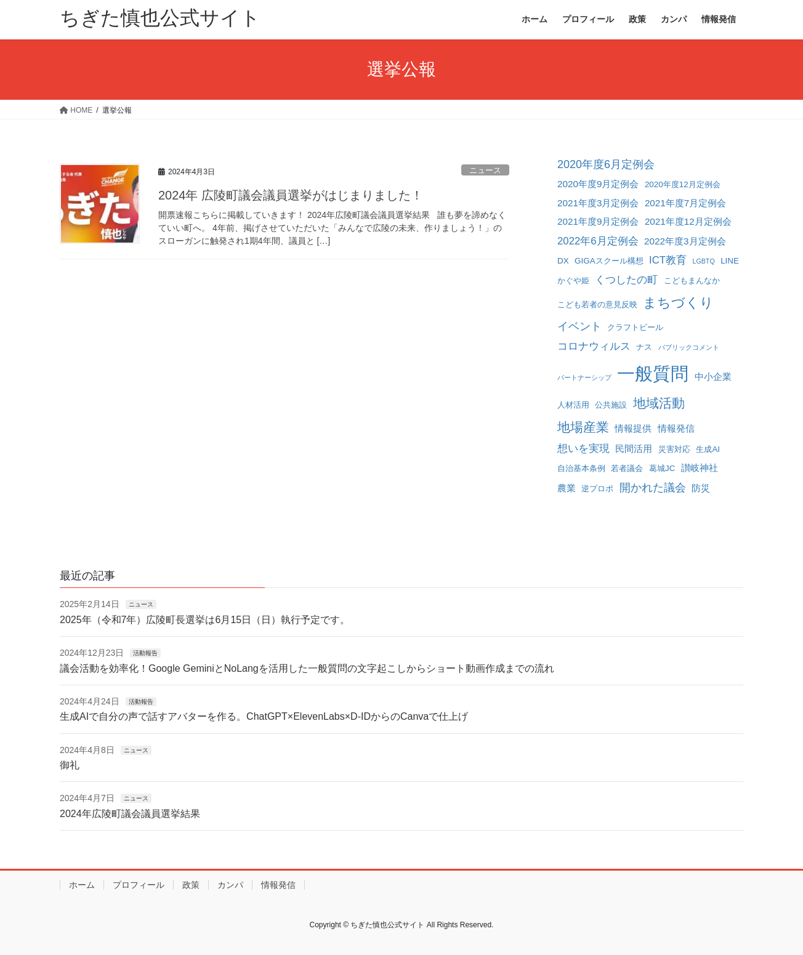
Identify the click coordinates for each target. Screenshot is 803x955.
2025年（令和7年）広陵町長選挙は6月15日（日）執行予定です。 (205, 620)
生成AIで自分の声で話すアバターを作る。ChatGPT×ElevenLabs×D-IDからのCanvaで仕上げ (264, 716)
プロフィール (138, 885)
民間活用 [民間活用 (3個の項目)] (633, 448)
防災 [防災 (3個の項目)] (701, 488)
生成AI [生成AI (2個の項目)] (708, 449)
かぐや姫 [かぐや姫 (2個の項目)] (573, 280)
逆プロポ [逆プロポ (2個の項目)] (597, 488)
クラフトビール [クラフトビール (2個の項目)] (635, 327)
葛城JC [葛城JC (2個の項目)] (662, 468)
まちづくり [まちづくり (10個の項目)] (678, 302)
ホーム (82, 885)
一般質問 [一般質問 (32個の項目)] (652, 373)
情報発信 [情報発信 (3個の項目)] (676, 428)
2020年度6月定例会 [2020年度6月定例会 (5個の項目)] (606, 164)
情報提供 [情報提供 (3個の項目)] (633, 428)
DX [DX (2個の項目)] (563, 260)
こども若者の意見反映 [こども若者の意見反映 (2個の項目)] (597, 304)
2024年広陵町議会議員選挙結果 (130, 813)
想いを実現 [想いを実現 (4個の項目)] (583, 448)
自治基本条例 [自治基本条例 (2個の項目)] (581, 468)
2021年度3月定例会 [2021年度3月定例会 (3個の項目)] (598, 203)
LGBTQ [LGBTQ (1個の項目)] (704, 261)
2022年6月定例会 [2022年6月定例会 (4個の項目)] (598, 241)
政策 (191, 885)
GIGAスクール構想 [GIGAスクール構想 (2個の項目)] (609, 260)
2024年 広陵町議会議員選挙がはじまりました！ (290, 195)
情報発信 (278, 885)
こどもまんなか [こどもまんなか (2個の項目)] (692, 280)
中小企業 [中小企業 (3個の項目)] (713, 376)
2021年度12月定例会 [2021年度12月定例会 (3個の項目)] (688, 221)
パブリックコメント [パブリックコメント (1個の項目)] (688, 347)
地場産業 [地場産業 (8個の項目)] (583, 427)
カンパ (230, 885)
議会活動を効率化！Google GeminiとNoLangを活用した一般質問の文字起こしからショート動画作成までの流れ (307, 668)
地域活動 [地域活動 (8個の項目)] (659, 403)
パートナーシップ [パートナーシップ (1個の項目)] (584, 377)
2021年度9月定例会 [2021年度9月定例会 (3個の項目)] (598, 221)
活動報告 (145, 653)
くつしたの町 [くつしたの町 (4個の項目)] (626, 280)
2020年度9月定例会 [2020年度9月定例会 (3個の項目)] (598, 184)
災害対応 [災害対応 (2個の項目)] (674, 449)
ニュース (485, 170)
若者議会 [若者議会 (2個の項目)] (627, 468)
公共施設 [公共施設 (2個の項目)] (611, 404)
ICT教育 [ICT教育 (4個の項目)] (668, 260)
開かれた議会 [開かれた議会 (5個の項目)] (652, 488)
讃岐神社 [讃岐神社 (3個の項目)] (699, 467)
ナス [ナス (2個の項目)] (644, 347)
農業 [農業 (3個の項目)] (566, 488)
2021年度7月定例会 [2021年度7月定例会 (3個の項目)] (685, 203)
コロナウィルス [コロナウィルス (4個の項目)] (594, 346)
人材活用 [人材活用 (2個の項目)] (573, 404)
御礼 (69, 765)
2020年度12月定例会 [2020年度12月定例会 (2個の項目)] (682, 184)
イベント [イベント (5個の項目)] (579, 326)
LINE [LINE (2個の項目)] (729, 260)
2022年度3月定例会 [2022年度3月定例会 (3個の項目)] (684, 241)
